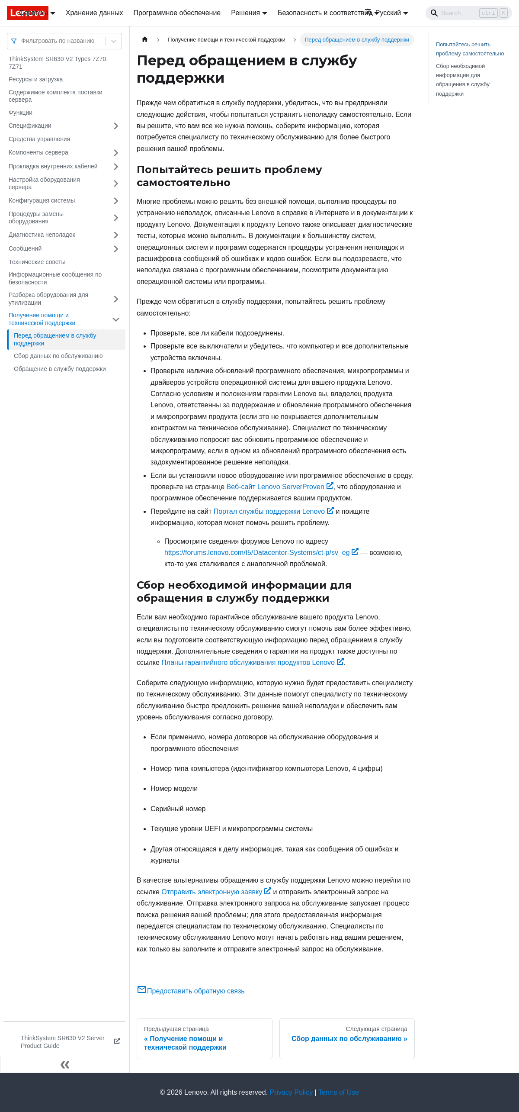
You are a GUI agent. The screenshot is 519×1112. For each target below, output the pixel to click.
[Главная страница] (145, 39)
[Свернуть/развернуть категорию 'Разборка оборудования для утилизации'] (115, 299)
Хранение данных (94, 12)
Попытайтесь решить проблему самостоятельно (470, 49)
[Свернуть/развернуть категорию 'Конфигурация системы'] (115, 201)
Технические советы (37, 261)
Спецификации (30, 125)
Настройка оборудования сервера (44, 183)
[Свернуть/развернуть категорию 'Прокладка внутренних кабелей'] (115, 167)
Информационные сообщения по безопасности (55, 278)
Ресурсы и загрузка (36, 79)
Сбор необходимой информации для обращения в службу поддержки (463, 80)
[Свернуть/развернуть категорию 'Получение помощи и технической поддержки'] (115, 319)
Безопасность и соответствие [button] (325, 12)
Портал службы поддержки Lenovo (274, 511)
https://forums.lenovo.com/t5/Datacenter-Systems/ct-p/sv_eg (261, 552)
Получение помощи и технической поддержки (42, 319)
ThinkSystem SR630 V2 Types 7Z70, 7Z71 (58, 62)
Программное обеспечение (177, 12)
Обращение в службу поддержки (60, 368)
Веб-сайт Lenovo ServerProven (280, 486)
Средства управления (39, 138)
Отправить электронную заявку (216, 892)
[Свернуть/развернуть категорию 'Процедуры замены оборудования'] (115, 218)
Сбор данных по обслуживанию (58, 355)
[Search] (469, 13)
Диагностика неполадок (42, 234)
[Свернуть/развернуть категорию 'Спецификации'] (115, 126)
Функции (20, 112)
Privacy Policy (291, 1092)
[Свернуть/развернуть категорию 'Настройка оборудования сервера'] (115, 184)
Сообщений (25, 248)
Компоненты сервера (38, 152)
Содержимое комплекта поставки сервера (56, 96)
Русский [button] (383, 12)
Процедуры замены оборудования (36, 217)
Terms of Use (338, 1092)
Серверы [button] (33, 12)
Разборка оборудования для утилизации (48, 298)
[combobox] (22, 41)
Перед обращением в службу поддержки (55, 339)
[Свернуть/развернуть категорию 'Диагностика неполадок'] (115, 235)
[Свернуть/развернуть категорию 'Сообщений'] (115, 249)
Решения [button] (245, 12)
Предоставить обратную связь (191, 991)
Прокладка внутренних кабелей (53, 166)
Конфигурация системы (42, 200)
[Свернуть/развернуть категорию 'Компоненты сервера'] (115, 153)
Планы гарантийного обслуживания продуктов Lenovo (252, 662)
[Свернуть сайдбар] (65, 1064)
